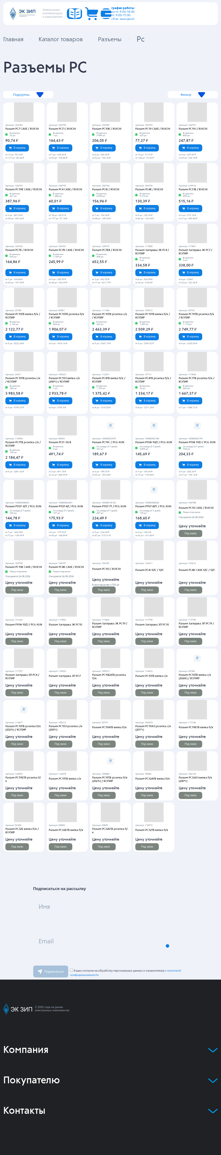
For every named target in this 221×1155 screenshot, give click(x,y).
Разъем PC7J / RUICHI (61, 129)
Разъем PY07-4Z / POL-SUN (65, 506)
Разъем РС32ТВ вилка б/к (150, 830)
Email (51, 946)
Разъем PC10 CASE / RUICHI (195, 508)
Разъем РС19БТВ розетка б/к (23, 779)
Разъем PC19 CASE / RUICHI (151, 129)
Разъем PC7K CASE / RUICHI (65, 250)
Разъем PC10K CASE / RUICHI (22, 567)
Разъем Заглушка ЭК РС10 (65, 625)
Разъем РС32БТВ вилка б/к (65, 830)
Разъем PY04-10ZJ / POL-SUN (152, 442)
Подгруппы (45, 94)
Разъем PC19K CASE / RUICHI (22, 189)
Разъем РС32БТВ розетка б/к (110, 830)
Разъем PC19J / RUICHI (192, 129)
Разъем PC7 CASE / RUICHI (21, 129)
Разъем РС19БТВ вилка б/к (195, 727)
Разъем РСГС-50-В (59, 442)
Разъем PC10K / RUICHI (106, 129)
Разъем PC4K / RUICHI (148, 189)
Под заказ (190, 533)
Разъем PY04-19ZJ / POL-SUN (196, 442)
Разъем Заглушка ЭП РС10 (151, 625)
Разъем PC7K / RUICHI (18, 250)
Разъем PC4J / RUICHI (105, 189)
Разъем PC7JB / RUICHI (192, 189)
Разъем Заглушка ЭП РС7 (64, 676)
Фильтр (176, 94)
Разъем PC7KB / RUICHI (106, 250)
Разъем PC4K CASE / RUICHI (65, 567)
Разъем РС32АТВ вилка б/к (151, 779)
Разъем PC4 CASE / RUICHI (64, 189)
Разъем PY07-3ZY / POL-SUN (22, 506)
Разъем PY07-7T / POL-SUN (108, 506)
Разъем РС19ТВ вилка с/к (64, 779)
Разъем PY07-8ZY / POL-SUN (152, 506)
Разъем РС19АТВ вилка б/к (108, 727)
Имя (49, 911)
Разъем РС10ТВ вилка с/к (150, 676)
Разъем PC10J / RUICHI (105, 569)
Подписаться (51, 971)
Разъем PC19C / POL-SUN (107, 442)
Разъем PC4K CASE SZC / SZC (196, 570)
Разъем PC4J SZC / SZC (148, 570)
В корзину (17, 147)
